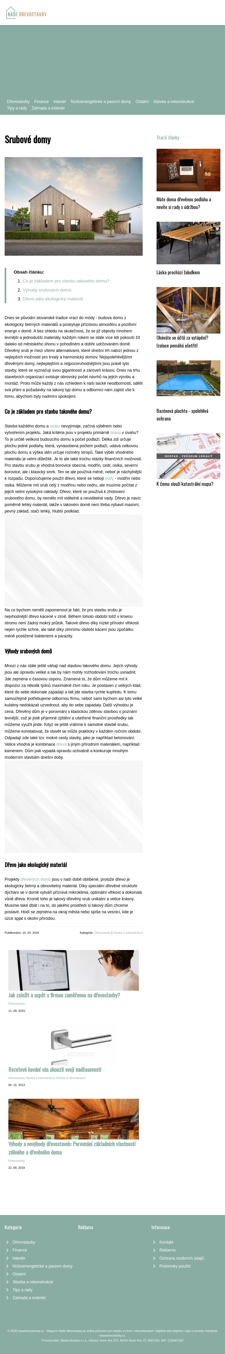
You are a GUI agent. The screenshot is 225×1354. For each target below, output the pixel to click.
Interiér (59, 101)
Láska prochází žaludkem (178, 272)
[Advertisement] (112, 63)
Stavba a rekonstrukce (173, 101)
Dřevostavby (18, 101)
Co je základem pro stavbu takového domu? (65, 280)
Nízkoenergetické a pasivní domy (101, 101)
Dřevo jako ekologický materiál (52, 298)
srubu (55, 426)
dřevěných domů (35, 879)
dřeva (61, 744)
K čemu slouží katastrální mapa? (185, 483)
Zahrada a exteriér (48, 108)
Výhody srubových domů (46, 290)
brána (115, 432)
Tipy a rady (17, 108)
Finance (41, 101)
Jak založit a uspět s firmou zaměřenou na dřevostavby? (64, 995)
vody (109, 478)
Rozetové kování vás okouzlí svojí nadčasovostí (54, 1069)
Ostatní (142, 101)
